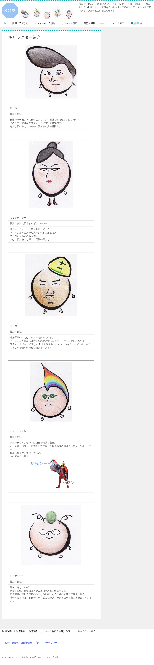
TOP (38, 631)
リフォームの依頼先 (45, 23)
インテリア (118, 23)
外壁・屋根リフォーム (95, 23)
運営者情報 (26, 642)
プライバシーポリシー (45, 642)
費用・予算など (20, 23)
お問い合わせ (11, 642)
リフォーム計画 (69, 23)
